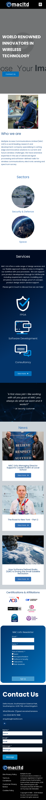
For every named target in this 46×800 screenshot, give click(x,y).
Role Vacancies (19, 664)
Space (16, 654)
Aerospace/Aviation (21, 657)
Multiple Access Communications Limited (31, 795)
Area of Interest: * (18, 651)
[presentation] (20, 670)
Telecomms (18, 662)
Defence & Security (21, 659)
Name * (15, 644)
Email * (14, 636)
